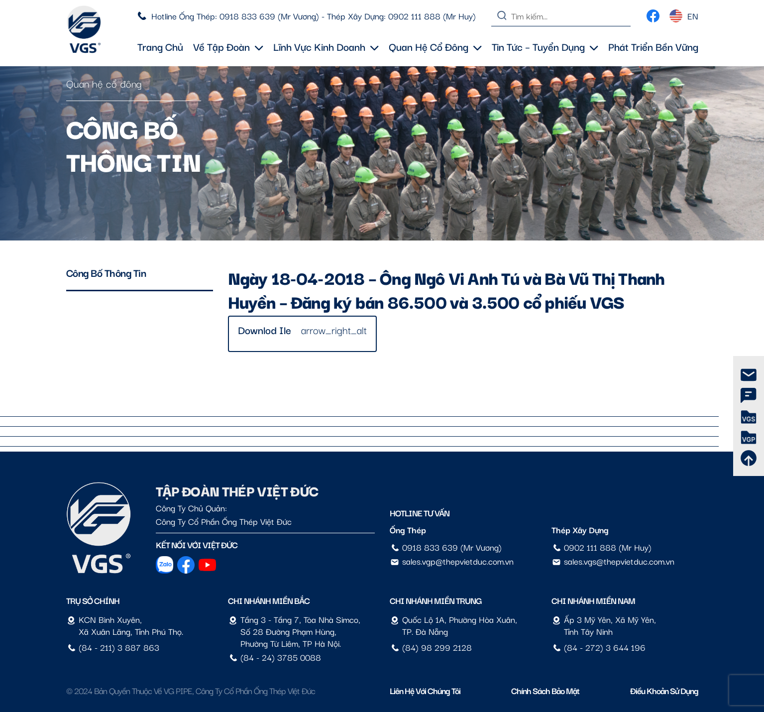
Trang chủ (160, 46)
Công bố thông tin (106, 272)
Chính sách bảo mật (545, 690)
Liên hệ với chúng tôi (425, 690)
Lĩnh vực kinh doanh (326, 46)
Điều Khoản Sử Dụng (664, 690)
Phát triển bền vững (653, 46)
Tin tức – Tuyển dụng (545, 46)
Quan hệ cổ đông (435, 46)
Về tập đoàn (228, 46)
